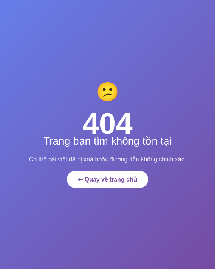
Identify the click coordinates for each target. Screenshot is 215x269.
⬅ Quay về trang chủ (107, 179)
